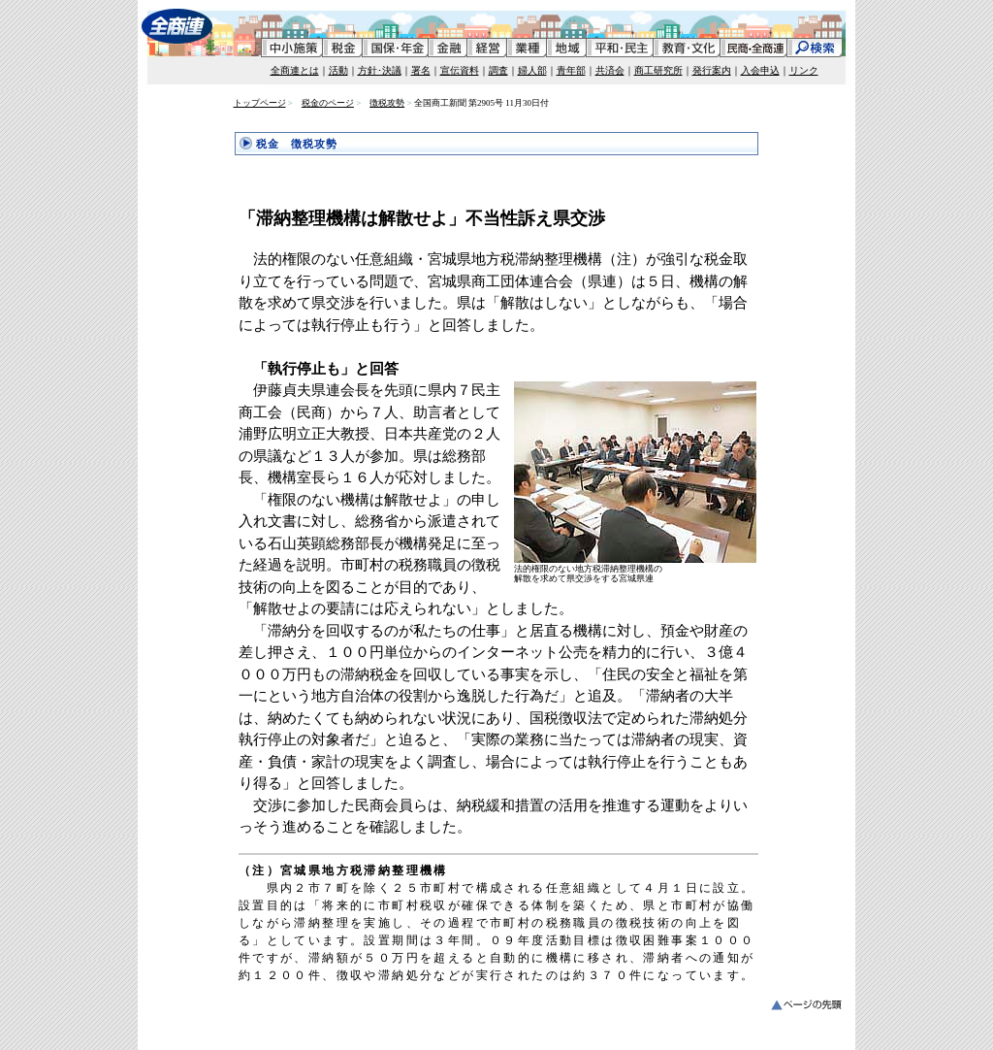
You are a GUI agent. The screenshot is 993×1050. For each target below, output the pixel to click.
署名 (421, 70)
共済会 (610, 70)
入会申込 (760, 70)
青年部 (571, 70)
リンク (803, 70)
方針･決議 (379, 70)
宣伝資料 (459, 70)
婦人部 (532, 70)
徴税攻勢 (386, 103)
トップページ (260, 103)
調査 (498, 70)
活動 (338, 70)
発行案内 (711, 70)
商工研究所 (658, 70)
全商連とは (295, 70)
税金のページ (328, 103)
